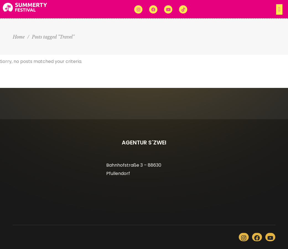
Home (19, 37)
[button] (237, 9)
